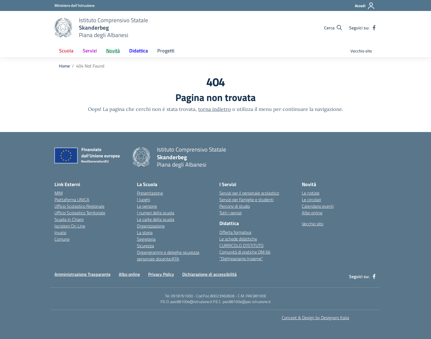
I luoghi (143, 199)
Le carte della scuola (155, 219)
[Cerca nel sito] (333, 27)
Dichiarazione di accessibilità (209, 274)
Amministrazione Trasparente (82, 274)
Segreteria (146, 239)
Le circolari (311, 199)
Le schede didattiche (238, 239)
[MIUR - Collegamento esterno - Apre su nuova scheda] (74, 5)
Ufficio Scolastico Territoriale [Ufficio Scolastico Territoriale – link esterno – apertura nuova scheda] (79, 212)
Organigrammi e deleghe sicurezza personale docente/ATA (168, 255)
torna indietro (214, 109)
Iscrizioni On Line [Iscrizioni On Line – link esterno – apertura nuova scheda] (69, 226)
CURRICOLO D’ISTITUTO (241, 245)
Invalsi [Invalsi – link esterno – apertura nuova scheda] (60, 232)
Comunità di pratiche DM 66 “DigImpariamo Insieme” (244, 255)
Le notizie (310, 193)
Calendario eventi (318, 206)
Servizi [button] (90, 50)
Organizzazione (151, 226)
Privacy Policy (161, 274)
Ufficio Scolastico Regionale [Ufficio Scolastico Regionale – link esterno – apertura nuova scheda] (79, 206)
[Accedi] (365, 6)
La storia (145, 232)
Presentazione (150, 193)
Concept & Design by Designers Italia (315, 317)
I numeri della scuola (155, 212)
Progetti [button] (165, 50)
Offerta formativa (235, 232)
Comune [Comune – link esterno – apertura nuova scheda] (62, 239)
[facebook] (374, 27)
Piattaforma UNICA (71, 199)
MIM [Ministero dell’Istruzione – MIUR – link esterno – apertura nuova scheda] (58, 193)
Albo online (312, 212)
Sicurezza (145, 245)
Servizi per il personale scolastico (249, 193)
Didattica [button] (138, 50)
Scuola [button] (66, 50)
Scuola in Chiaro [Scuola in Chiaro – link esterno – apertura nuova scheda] (69, 219)
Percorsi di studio (234, 206)
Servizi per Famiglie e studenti (246, 199)
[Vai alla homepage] (63, 28)
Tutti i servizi (230, 212)
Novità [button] (113, 50)
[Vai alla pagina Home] (64, 66)
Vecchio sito (361, 51)
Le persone (147, 206)
